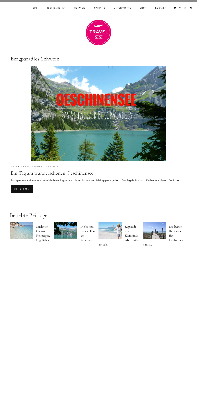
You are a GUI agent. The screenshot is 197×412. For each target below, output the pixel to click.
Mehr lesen (21, 190)
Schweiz (25, 167)
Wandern (36, 167)
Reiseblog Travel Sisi (98, 33)
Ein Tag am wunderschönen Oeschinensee (52, 174)
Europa (15, 167)
